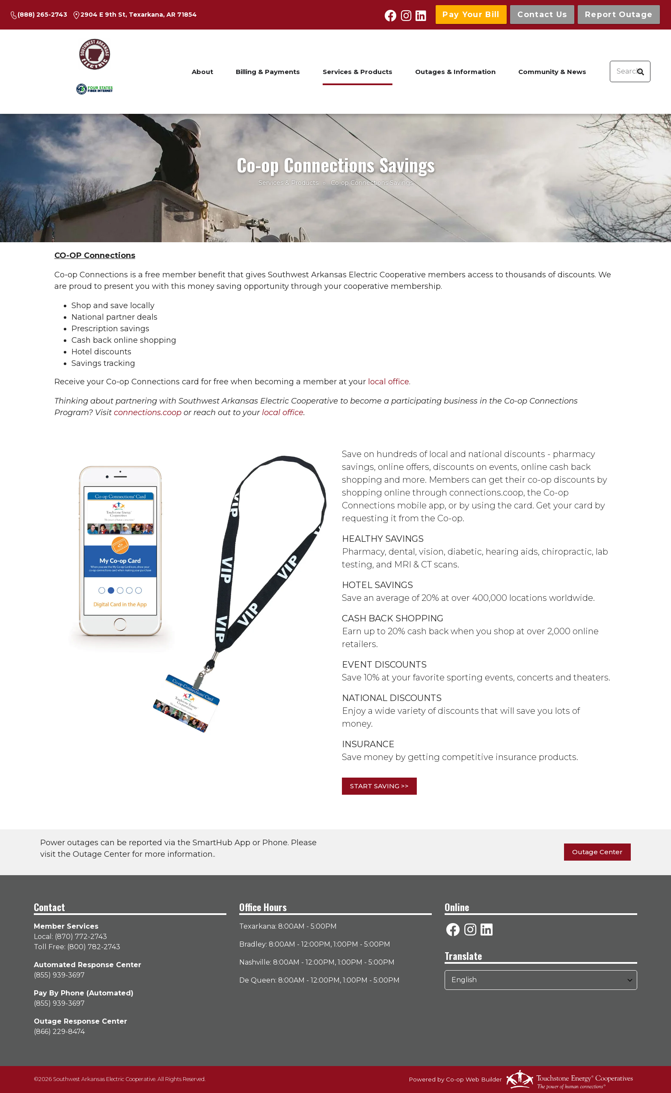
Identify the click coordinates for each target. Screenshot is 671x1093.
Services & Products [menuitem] (357, 72)
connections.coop (147, 412)
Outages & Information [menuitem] (455, 72)
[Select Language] (541, 980)
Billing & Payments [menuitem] (268, 72)
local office (388, 381)
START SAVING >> (379, 786)
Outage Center (597, 852)
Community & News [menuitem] (552, 72)
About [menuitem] (202, 72)
